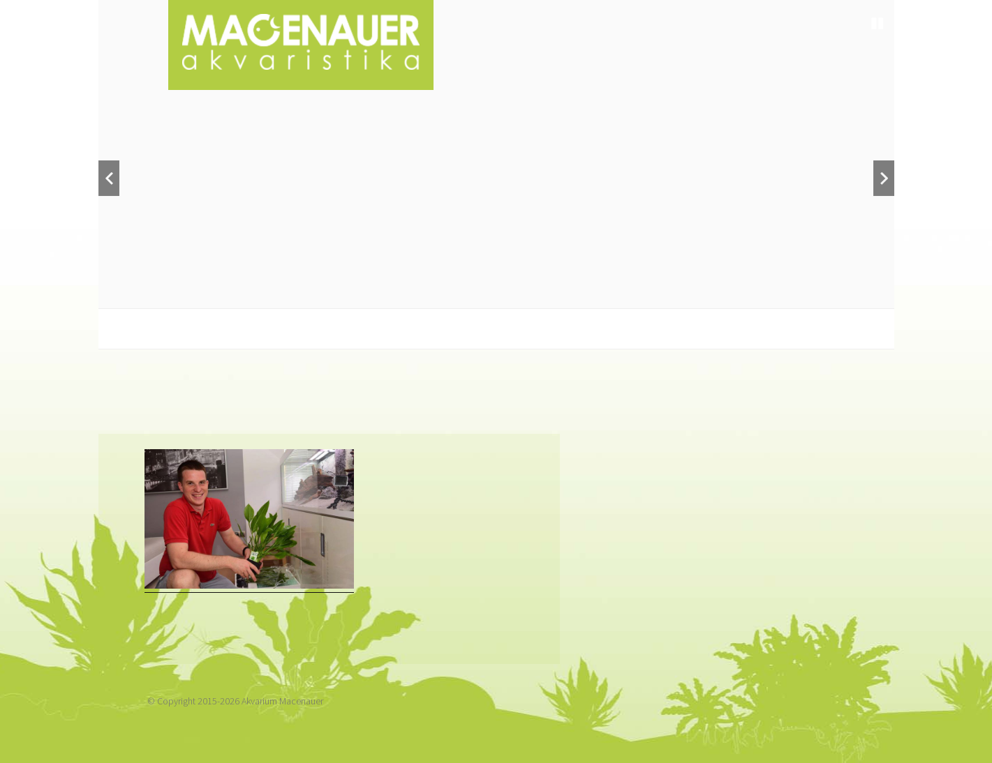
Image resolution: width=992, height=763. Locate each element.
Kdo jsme (193, 368)
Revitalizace (467, 368)
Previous (108, 178)
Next (883, 178)
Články (716, 368)
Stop (877, 23)
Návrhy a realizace (324, 368)
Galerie (637, 368)
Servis (562, 368)
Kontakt (801, 368)
